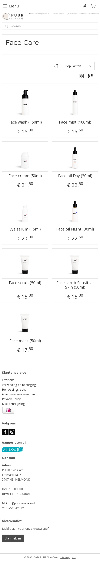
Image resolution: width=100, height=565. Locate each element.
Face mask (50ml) (25, 341)
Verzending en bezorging (19, 385)
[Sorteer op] (72, 66)
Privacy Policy (11, 399)
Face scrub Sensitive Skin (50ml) (75, 284)
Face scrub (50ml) (25, 282)
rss (74, 557)
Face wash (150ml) (25, 122)
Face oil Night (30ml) (75, 229)
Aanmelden (13, 538)
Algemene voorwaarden (18, 394)
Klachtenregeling (13, 404)
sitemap (65, 557)
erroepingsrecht (15, 389)
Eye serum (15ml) (25, 229)
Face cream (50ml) (25, 175)
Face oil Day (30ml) (75, 175)
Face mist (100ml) (75, 122)
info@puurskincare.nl (20, 503)
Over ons (8, 380)
